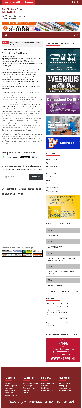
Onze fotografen (65, 388)
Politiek (48, 180)
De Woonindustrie (11, 395)
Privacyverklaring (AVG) (49, 390)
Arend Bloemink (21, 53)
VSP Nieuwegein (10, 390)
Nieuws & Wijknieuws (53, 159)
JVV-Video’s (9, 393)
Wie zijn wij (63, 386)
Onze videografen (65, 390)
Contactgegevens (65, 383)
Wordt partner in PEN (48, 383)
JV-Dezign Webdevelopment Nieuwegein (11, 386)
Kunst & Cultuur (20, 42)
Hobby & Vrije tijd (52, 166)
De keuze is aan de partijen (58, 312)
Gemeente (49, 184)
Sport (48, 163)
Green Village (27, 386)
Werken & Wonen (52, 191)
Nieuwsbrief (45, 386)
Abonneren (36, 177)
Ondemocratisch (54, 310)
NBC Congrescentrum (30, 383)
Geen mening (53, 315)
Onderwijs (49, 170)
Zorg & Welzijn (51, 177)
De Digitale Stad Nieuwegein (12, 10)
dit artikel (52, 325)
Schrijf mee (45, 388)
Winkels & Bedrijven (52, 187)
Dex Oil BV (26, 393)
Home (12, 42)
